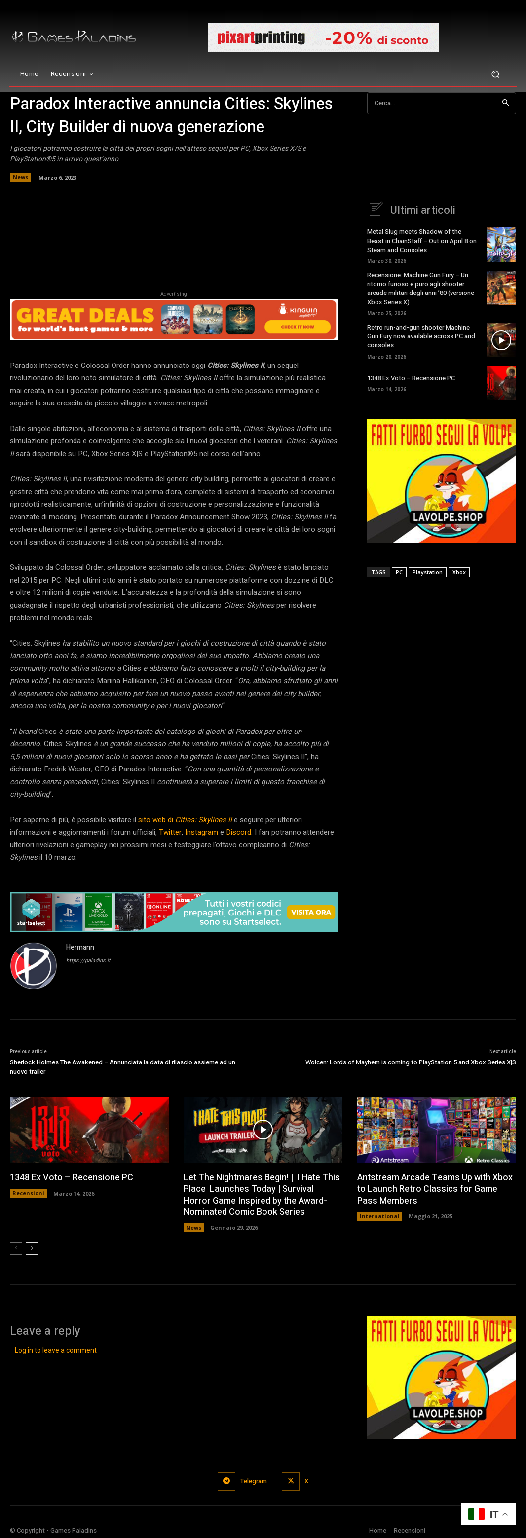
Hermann (80, 947)
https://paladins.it (88, 960)
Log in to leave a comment (56, 1351)
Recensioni (28, 1193)
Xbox (459, 571)
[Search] (505, 103)
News (20, 177)
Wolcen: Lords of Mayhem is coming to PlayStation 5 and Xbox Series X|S (410, 1062)
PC (399, 571)
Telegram (253, 1481)
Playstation (428, 571)
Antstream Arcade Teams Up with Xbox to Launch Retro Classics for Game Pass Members (435, 1189)
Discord (238, 832)
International (380, 1216)
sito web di (185, 819)
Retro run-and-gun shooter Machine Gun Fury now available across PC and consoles (421, 336)
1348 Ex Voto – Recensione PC (411, 378)
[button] (495, 74)
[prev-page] (16, 1248)
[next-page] (32, 1248)
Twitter (170, 832)
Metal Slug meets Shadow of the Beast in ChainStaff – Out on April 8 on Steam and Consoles (422, 240)
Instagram (201, 832)
